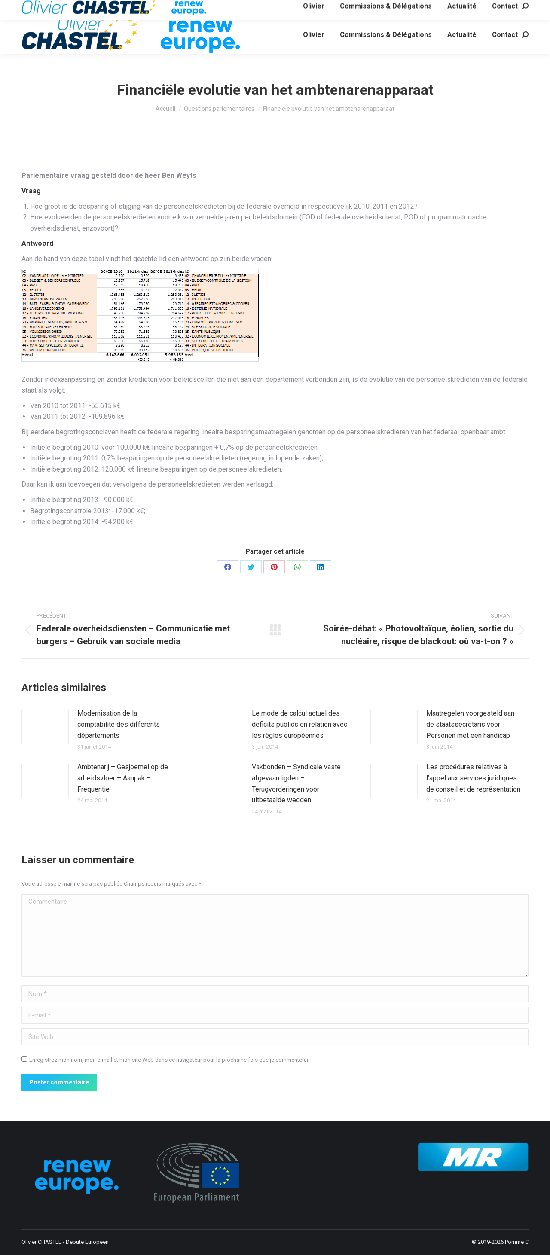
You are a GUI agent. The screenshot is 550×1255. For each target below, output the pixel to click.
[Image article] (45, 727)
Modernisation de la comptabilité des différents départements (118, 724)
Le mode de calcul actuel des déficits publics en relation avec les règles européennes (299, 724)
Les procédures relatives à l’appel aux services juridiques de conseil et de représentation (473, 778)
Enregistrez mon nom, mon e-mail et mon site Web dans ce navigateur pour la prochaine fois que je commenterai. (169, 1060)
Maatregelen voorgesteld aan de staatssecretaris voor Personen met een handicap (470, 724)
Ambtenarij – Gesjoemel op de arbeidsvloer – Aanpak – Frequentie (122, 778)
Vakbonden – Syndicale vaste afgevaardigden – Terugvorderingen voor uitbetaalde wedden (296, 783)
